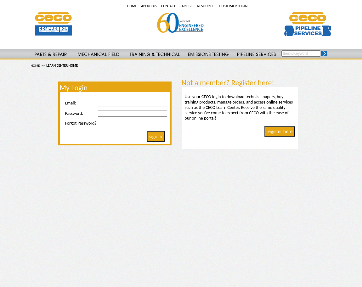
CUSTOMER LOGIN (233, 6)
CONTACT (168, 6)
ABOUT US (149, 6)
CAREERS (186, 6)
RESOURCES (206, 6)
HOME (132, 6)
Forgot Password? (81, 123)
